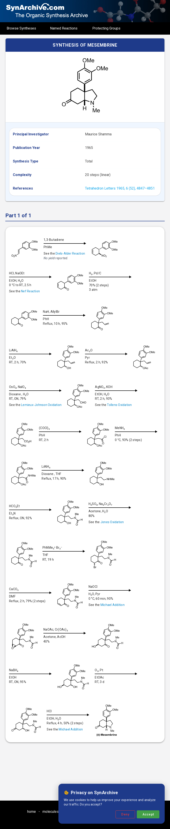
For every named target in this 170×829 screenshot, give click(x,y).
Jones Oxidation (66, 560)
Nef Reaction (30, 291)
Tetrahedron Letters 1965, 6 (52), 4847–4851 (120, 188)
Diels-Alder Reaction (70, 253)
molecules (50, 811)
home (31, 811)
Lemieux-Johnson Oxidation (71, 405)
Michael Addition (66, 644)
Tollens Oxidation (33, 443)
